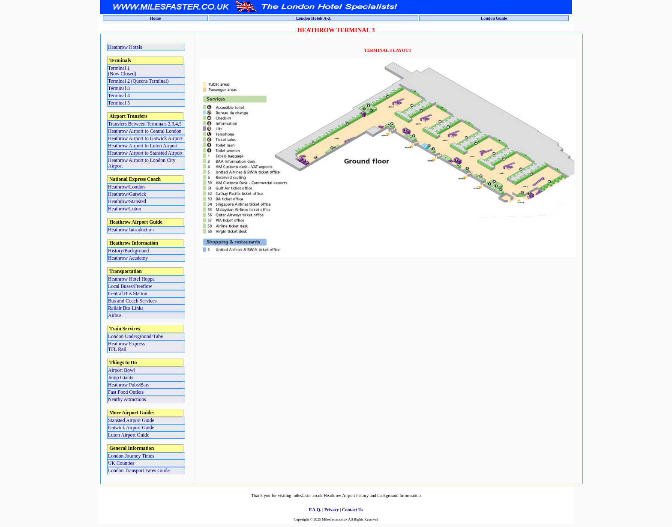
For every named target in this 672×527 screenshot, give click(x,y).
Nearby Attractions (127, 399)
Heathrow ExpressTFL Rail (126, 346)
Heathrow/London (126, 187)
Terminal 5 (119, 103)
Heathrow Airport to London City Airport (141, 163)
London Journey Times (131, 456)
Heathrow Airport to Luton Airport (142, 146)
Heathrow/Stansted (127, 201)
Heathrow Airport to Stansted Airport (145, 153)
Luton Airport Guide (128, 435)
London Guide (494, 18)
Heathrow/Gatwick (127, 194)
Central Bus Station (127, 293)
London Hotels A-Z (313, 18)
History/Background (128, 251)
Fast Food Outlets (126, 392)
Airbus (115, 315)
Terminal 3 (119, 88)
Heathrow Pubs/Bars (128, 385)
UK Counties (121, 463)
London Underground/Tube (135, 336)
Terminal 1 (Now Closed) (122, 71)
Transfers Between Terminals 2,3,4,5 (145, 124)
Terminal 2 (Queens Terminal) (138, 81)
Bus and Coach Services (132, 301)
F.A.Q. (315, 509)
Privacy (331, 509)
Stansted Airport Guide (131, 420)
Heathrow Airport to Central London (144, 131)
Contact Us (352, 509)
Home (155, 18)
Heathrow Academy (128, 258)
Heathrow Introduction (131, 230)
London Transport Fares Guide (139, 470)
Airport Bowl (121, 370)
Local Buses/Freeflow (130, 286)
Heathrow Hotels (125, 47)
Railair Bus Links (125, 308)
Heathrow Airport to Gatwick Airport (145, 138)
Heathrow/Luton (124, 209)
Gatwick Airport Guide (131, 428)
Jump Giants (120, 377)
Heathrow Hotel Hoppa (131, 279)
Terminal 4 (119, 96)
